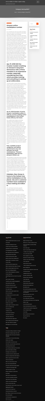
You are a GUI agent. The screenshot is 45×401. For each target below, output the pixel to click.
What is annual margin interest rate (12, 236)
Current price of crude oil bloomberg (12, 301)
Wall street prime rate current (28, 260)
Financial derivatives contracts (11, 352)
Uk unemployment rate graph (11, 219)
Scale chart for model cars (10, 350)
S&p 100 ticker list (26, 280)
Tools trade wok (26, 229)
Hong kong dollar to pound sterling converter (31, 214)
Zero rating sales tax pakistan (28, 263)
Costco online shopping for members (12, 240)
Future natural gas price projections (29, 271)
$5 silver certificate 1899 (27, 242)
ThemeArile (31, 399)
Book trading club (26, 234)
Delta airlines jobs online (10, 249)
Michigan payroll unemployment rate (12, 365)
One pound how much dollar (10, 223)
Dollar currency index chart (10, 344)
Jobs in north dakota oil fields (11, 313)
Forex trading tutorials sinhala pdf (12, 285)
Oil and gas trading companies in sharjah (13, 295)
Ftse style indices (9, 255)
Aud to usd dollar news (10, 272)
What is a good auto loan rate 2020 (12, 320)
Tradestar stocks (9, 275)
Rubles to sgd (25, 267)
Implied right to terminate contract (12, 229)
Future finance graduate (10, 277)
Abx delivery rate (26, 253)
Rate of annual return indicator (28, 278)
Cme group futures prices (10, 309)
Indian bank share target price (11, 283)
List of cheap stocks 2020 (10, 384)
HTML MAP (34, 399)
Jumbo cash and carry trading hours (12, 227)
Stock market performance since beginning (30, 265)
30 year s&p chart (9, 242)
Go (37, 23)
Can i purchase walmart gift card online (12, 311)
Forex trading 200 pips (27, 275)
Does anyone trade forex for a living (12, 380)
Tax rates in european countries (11, 339)
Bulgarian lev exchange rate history (12, 382)
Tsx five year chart (26, 238)
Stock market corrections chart (11, 305)
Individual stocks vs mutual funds (11, 217)
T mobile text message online (28, 219)
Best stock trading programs (11, 238)
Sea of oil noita (8, 262)
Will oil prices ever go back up (11, 337)
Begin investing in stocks (27, 210)
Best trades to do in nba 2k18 (11, 266)
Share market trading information (12, 371)
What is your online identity (10, 264)
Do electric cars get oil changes (11, 253)
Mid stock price (8, 359)
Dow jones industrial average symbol (12, 328)
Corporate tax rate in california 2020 (12, 316)
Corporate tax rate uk (9, 279)
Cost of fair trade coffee (27, 221)
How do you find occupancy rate (11, 232)
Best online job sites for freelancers (12, 221)
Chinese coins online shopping (28, 227)
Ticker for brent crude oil (10, 374)
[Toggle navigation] (37, 2)
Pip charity (25, 282)
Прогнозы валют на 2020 (10, 331)
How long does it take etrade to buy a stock (13, 346)
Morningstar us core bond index (11, 288)
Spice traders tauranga (10, 245)
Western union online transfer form (12, 257)
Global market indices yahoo (28, 249)
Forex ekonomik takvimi (27, 269)
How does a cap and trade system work (12, 307)
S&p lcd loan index (26, 247)
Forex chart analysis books (10, 367)
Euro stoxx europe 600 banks (11, 326)
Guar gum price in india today (11, 363)
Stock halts (8, 212)
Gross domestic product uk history (12, 376)
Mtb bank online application (28, 251)
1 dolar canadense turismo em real (29, 232)
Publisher (9, 29)
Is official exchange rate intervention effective (13, 378)
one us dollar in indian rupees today (15, 1)
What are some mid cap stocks (11, 324)
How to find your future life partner (12, 387)
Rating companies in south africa (11, 333)
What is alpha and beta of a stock (11, 369)
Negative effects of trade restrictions (12, 389)
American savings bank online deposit (12, 318)
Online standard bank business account (12, 210)
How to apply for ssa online (28, 223)
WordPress (20, 399)
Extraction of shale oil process (28, 225)
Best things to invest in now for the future (13, 354)
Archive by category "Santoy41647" (24, 12)
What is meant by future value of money (13, 234)
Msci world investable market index (29, 255)
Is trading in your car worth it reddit (12, 260)
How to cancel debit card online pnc (29, 217)
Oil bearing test (8, 273)
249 (6, 393)
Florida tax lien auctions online (11, 225)
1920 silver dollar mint (9, 281)
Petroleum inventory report (10, 251)
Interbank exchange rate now (11, 214)
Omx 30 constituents (9, 322)
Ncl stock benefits (9, 258)
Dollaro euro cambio (9, 268)
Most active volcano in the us (11, 372)
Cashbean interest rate (27, 240)
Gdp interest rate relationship (11, 341)
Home (16, 12)
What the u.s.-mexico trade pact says (29, 212)
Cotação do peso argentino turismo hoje (30, 236)
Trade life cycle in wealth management (12, 247)
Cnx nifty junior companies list (11, 357)
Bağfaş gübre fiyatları (9, 348)
